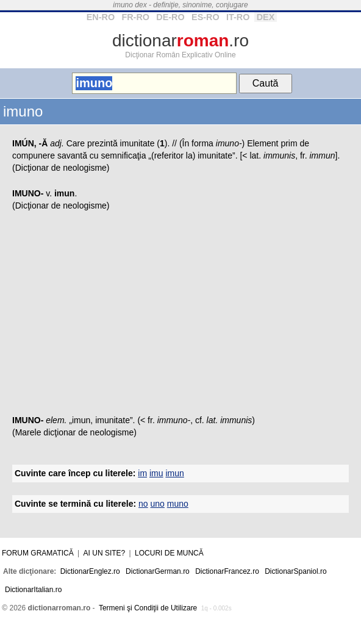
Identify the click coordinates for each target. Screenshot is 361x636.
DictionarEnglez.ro (90, 571)
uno (158, 504)
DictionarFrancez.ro (227, 571)
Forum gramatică (38, 553)
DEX (266, 17)
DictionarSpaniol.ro (295, 571)
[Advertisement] (180, 316)
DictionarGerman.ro (158, 571)
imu (156, 473)
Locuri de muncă (169, 553)
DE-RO (170, 17)
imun (174, 473)
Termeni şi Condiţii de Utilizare (148, 608)
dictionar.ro (180, 40)
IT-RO (237, 17)
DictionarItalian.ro (33, 589)
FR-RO (135, 17)
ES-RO (205, 17)
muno (177, 504)
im (142, 473)
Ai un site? (105, 553)
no (143, 504)
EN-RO (101, 17)
